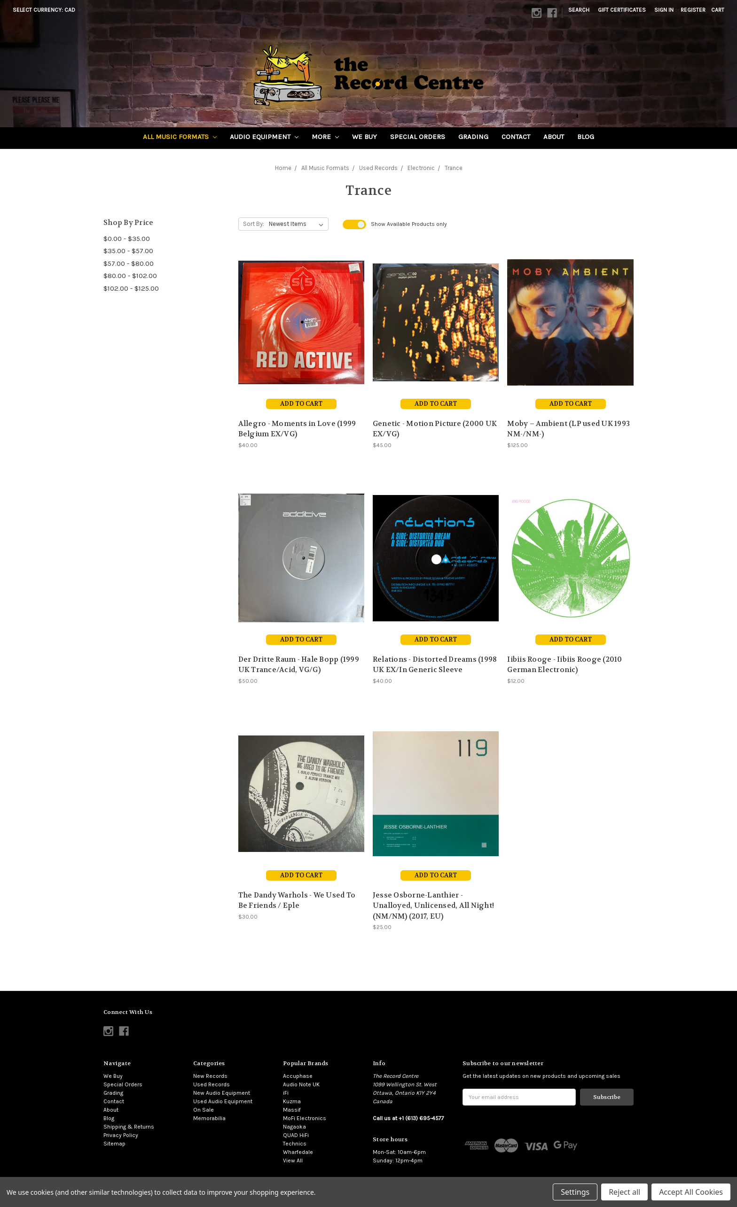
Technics (294, 1143)
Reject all (624, 1192)
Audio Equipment (264, 136)
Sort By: (253, 223)
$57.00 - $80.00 (128, 263)
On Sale (203, 1109)
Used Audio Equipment (222, 1101)
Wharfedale (298, 1152)
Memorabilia (209, 1118)
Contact (516, 136)
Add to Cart (301, 404)
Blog (585, 136)
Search (578, 10)
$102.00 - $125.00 (131, 288)
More (325, 136)
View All (293, 1160)
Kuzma (292, 1101)
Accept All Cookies (691, 1192)
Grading (473, 136)
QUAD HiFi (296, 1135)
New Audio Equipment (221, 1093)
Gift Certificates (622, 10)
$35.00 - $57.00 (128, 251)
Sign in (664, 10)
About (553, 136)
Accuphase (298, 1076)
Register (693, 10)
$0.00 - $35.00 (126, 238)
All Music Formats (180, 136)
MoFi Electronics (304, 1118)
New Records (210, 1076)
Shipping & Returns (128, 1126)
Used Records (211, 1084)
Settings (575, 1192)
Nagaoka (294, 1126)
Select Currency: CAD (47, 10)
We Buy (364, 136)
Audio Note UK (301, 1084)
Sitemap (114, 1143)
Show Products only (409, 224)
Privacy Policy (120, 1135)
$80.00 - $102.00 (130, 275)
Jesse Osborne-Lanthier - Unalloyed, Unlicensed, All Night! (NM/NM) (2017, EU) (433, 905)
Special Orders (417, 136)
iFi (286, 1093)
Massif (292, 1109)
